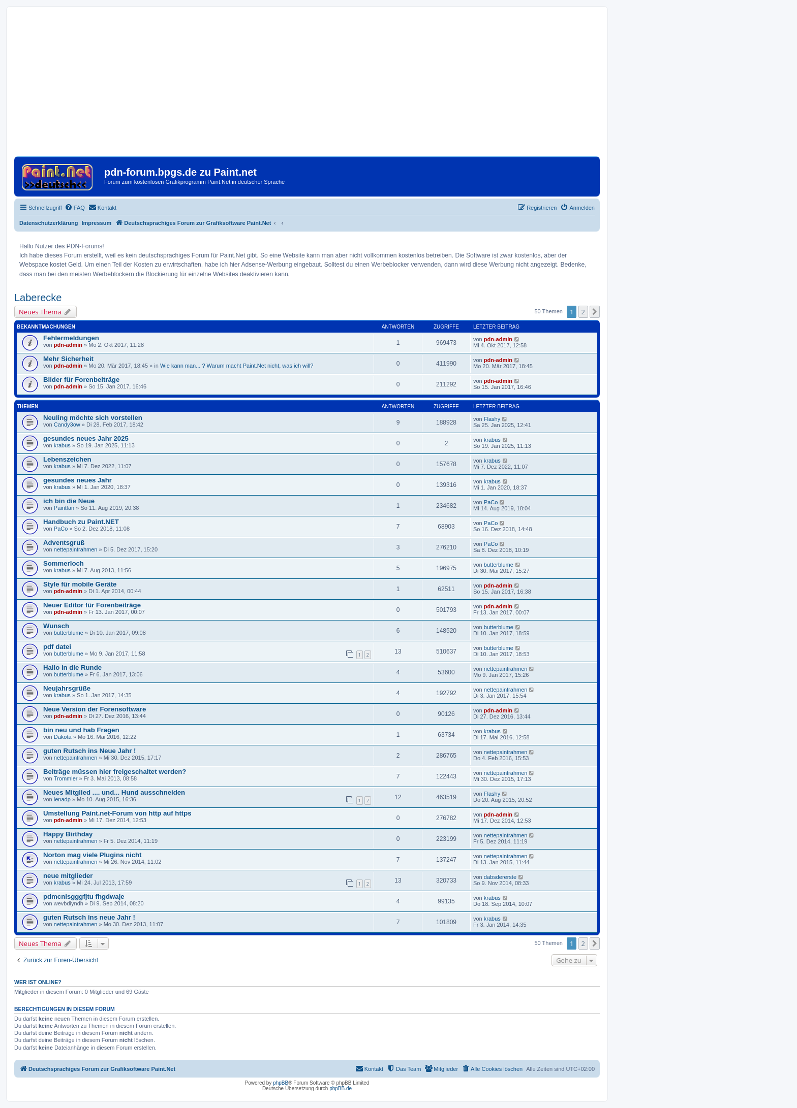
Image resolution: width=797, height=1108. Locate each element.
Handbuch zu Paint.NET (81, 522)
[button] (595, 312)
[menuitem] (75, 208)
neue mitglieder (68, 875)
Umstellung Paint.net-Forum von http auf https (117, 813)
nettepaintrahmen (76, 549)
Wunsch (56, 626)
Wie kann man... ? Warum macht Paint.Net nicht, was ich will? (237, 366)
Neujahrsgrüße (66, 688)
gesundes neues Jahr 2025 (86, 438)
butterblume (498, 565)
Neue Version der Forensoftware (94, 709)
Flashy (492, 419)
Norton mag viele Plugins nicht (92, 855)
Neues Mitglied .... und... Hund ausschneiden (114, 792)
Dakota (63, 737)
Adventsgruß (63, 542)
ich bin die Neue (69, 501)
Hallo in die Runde (72, 667)
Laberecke (38, 297)
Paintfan (64, 508)
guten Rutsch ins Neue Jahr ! (89, 751)
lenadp (62, 799)
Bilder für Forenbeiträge (81, 379)
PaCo (491, 502)
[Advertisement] (307, 85)
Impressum (97, 223)
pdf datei (57, 646)
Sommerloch (63, 563)
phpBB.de (340, 1088)
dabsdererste (500, 877)
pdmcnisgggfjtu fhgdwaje (84, 896)
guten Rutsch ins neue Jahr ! (89, 917)
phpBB (280, 1083)
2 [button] (583, 311)
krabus (62, 445)
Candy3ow (67, 424)
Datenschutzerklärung (48, 223)
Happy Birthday (68, 834)
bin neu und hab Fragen (81, 730)
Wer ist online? (38, 982)
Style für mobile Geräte (79, 584)
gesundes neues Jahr (77, 480)
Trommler (66, 778)
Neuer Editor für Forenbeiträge (92, 605)
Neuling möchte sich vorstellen (92, 417)
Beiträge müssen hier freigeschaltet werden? (114, 771)
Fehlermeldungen (71, 338)
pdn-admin (68, 345)
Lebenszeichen (67, 459)
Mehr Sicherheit (68, 359)
